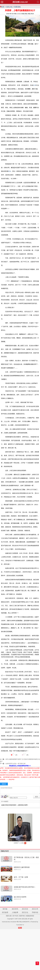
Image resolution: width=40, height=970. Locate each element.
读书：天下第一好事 (21, 877)
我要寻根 (22, 916)
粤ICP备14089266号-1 (23, 922)
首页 (2, 7)
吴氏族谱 (5, 912)
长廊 (34, 85)
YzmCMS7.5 (20, 925)
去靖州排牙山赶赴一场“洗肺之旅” (16, 763)
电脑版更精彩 (30, 916)
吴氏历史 (25, 909)
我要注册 (8, 916)
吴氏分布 (35, 909)
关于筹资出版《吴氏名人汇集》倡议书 (26, 858)
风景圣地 (17, 7)
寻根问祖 (35, 912)
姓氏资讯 (15, 909)
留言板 (5, 909)
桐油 (9, 171)
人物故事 (15, 912)
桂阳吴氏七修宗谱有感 (21, 867)
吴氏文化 (9, 7)
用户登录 (15, 916)
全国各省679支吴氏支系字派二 (24, 887)
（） (14, 754)
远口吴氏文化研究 (20, 897)
